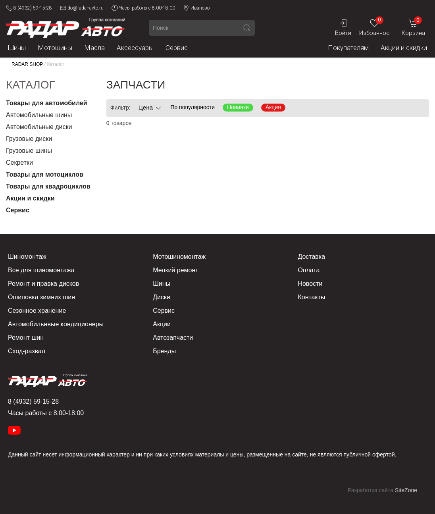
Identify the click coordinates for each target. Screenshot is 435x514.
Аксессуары (135, 48)
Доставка (311, 256)
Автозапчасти (173, 337)
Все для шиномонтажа (41, 270)
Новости (310, 283)
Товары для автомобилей (46, 103)
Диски (161, 297)
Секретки (19, 162)
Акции (162, 324)
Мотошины (55, 48)
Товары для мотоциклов (44, 174)
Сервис (177, 48)
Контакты (311, 297)
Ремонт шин (26, 337)
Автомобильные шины (39, 115)
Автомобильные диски (39, 126)
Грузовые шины (29, 150)
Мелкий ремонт (175, 270)
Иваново (196, 8)
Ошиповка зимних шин (41, 297)
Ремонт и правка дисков (43, 283)
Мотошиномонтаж (179, 256)
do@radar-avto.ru (82, 8)
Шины (17, 48)
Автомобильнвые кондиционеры (56, 324)
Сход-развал (26, 351)
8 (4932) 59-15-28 (29, 8)
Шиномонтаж (27, 256)
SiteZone (406, 490)
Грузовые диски (29, 138)
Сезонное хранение (37, 310)
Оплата (309, 270)
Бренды (164, 351)
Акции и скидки (404, 48)
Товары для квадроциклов (48, 186)
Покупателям (348, 48)
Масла (94, 48)
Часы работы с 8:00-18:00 (143, 8)
